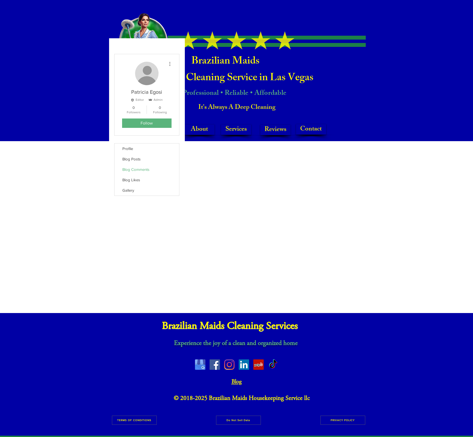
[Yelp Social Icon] (258, 364)
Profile (127, 148)
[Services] (236, 129)
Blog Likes (131, 180)
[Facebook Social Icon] (215, 364)
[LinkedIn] (244, 364)
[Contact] (311, 129)
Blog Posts (131, 159)
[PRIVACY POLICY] (342, 420)
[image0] (200, 364)
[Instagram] (229, 364)
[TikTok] (273, 364)
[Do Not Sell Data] (238, 420)
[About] (199, 129)
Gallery (128, 190)
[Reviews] (275, 130)
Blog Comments (135, 169)
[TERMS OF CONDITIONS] (134, 420)
